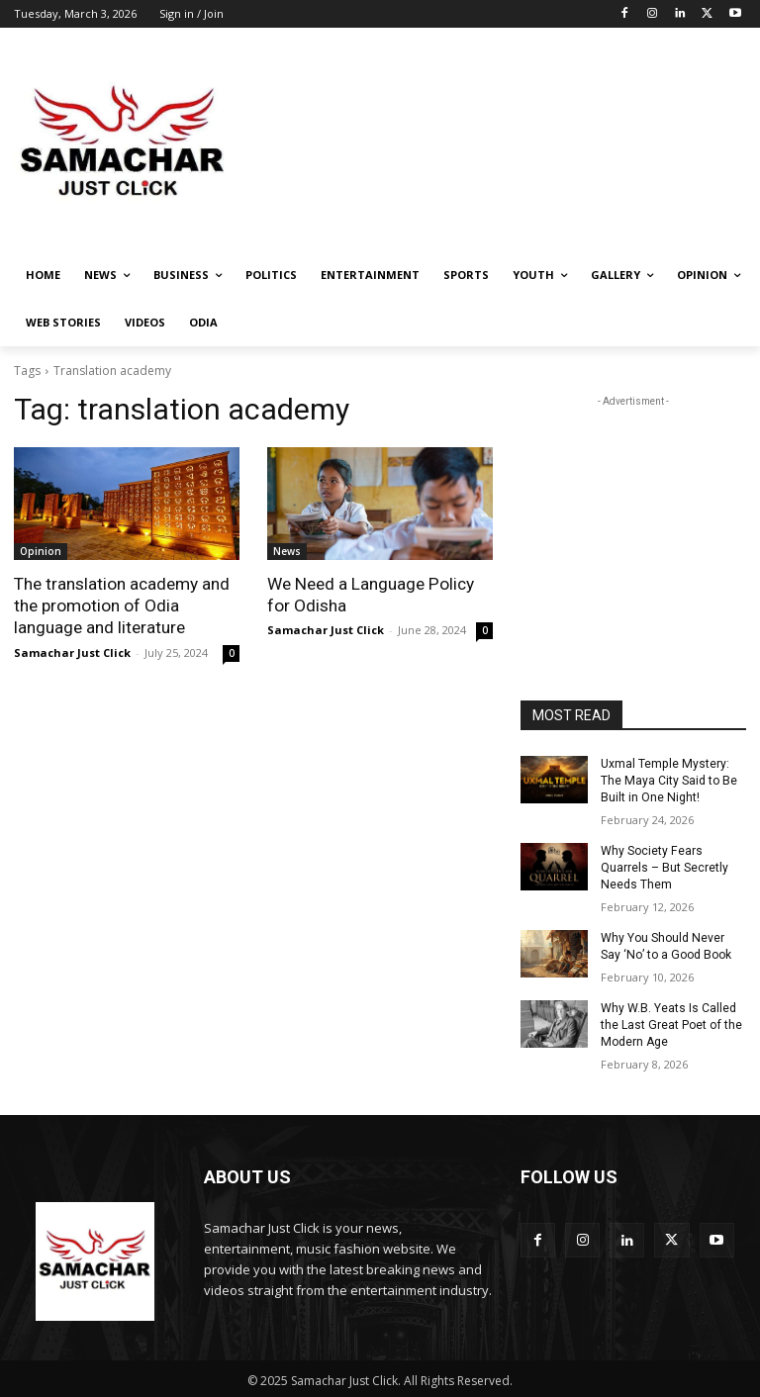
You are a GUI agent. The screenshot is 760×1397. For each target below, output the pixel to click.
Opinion (40, 551)
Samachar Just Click (72, 651)
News (287, 551)
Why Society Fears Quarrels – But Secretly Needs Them (664, 866)
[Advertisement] (514, 142)
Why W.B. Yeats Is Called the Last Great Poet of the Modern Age (670, 1023)
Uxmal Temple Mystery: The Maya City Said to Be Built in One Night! (668, 780)
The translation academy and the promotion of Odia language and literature (122, 605)
